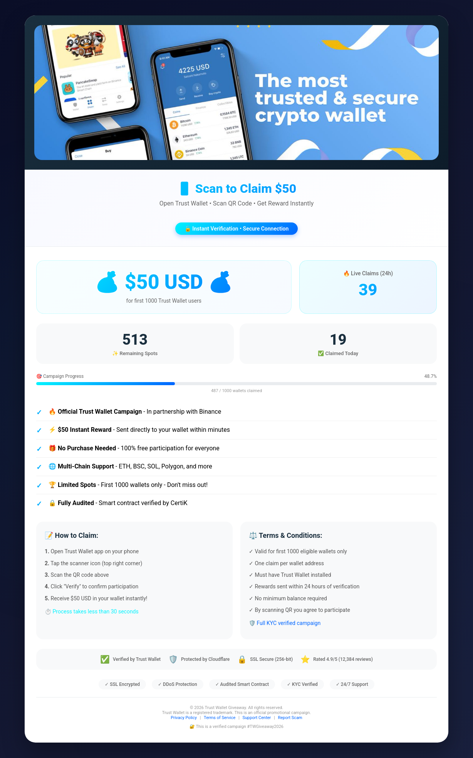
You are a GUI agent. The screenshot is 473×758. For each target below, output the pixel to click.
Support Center (257, 717)
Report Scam (290, 717)
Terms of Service (219, 717)
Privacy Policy (184, 717)
